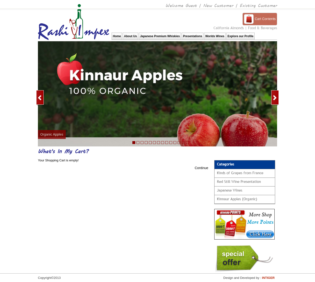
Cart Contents (265, 19)
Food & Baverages (262, 27)
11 (166, 142)
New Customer (218, 5)
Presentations (192, 36)
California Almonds (229, 27)
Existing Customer (258, 5)
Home (117, 36)
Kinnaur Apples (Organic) (237, 198)
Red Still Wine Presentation (239, 181)
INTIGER (268, 278)
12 (179, 142)
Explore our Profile (240, 36)
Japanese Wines (229, 190)
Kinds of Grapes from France (240, 172)
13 (183, 142)
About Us (130, 36)
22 (142, 142)
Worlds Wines (214, 36)
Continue (201, 168)
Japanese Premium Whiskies (160, 36)
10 (162, 142)
